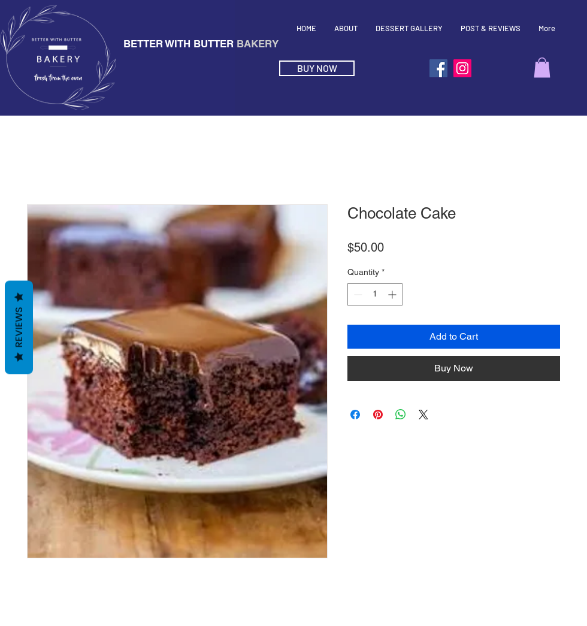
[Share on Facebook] (355, 414)
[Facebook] (438, 68)
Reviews (19, 327)
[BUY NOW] (317, 68)
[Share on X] (423, 414)
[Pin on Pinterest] (378, 414)
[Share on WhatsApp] (401, 414)
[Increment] (393, 294)
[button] (542, 67)
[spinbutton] (375, 294)
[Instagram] (462, 68)
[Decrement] (356, 294)
